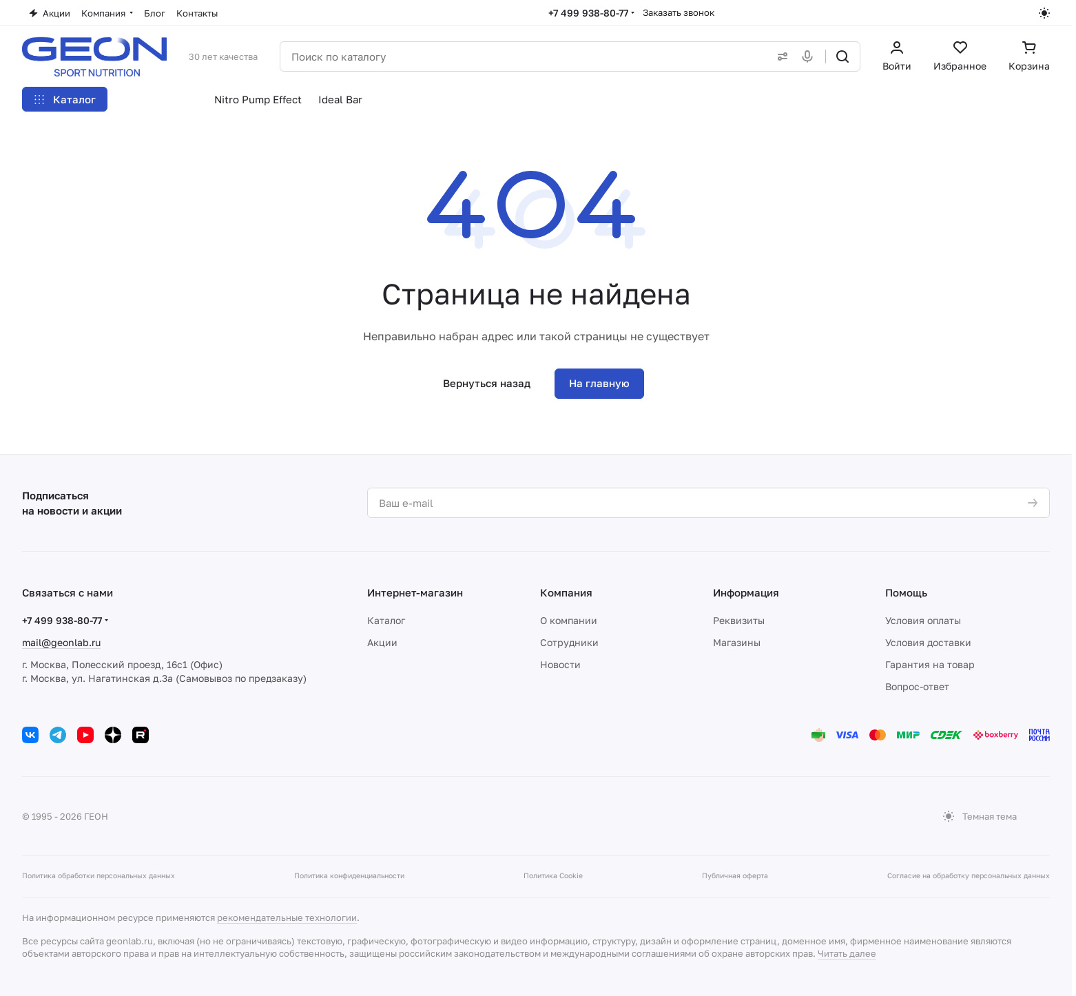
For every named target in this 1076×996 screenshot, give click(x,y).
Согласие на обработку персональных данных (968, 875)
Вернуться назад (486, 383)
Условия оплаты (923, 620)
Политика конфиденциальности (349, 875)
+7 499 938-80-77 (588, 13)
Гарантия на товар (930, 664)
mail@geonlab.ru (61, 642)
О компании (568, 620)
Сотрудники (569, 642)
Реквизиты (739, 620)
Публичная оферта (735, 875)
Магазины (737, 642)
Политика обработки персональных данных (98, 875)
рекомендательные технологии (287, 917)
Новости (560, 664)
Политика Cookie (553, 875)
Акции (382, 642)
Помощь (906, 592)
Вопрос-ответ (917, 686)
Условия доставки (928, 642)
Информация (746, 592)
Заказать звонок (678, 12)
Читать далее (847, 953)
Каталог (386, 620)
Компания (566, 592)
